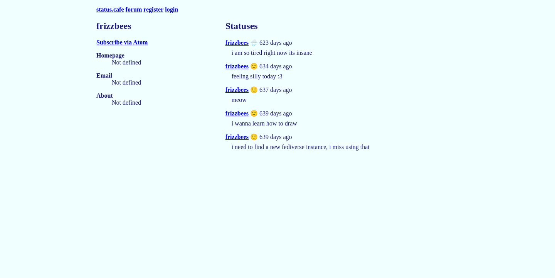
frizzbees (237, 42)
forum (134, 9)
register (153, 9)
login (171, 9)
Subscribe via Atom (122, 42)
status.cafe (110, 9)
